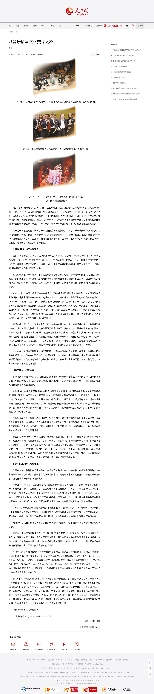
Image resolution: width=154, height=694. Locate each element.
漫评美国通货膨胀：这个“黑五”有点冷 (125, 88)
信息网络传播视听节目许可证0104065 (32, 676)
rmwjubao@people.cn (105, 668)
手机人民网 (38, 645)
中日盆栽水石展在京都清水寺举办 (124, 61)
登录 (141, 26)
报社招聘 (51, 660)
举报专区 (99, 26)
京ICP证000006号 (107, 676)
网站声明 (101, 660)
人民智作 (76, 645)
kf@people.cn (58, 668)
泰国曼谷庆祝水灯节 (119, 83)
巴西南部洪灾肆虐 (119, 77)
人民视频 (64, 645)
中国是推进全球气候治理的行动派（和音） (127, 94)
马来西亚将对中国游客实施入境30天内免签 (127, 50)
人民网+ (25, 645)
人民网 (11, 32)
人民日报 (13, 645)
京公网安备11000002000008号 (124, 676)
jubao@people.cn (98, 664)
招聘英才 (59, 660)
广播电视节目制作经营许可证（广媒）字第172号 (96, 672)
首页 (10, 26)
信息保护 (118, 660)
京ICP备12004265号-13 (121, 672)
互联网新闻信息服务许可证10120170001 (38, 672)
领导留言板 (51, 645)
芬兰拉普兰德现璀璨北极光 (122, 72)
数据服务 (93, 660)
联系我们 (126, 660)
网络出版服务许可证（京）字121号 (89, 676)
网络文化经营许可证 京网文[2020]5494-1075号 (61, 676)
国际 (17, 32)
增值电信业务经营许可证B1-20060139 (65, 672)
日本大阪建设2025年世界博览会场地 (125, 99)
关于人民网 (41, 660)
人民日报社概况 (30, 660)
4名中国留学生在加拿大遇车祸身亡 (124, 55)
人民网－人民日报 (37, 54)
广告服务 (67, 660)
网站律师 (109, 660)
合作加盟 (76, 660)
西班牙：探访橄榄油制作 (121, 66)
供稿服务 (84, 660)
